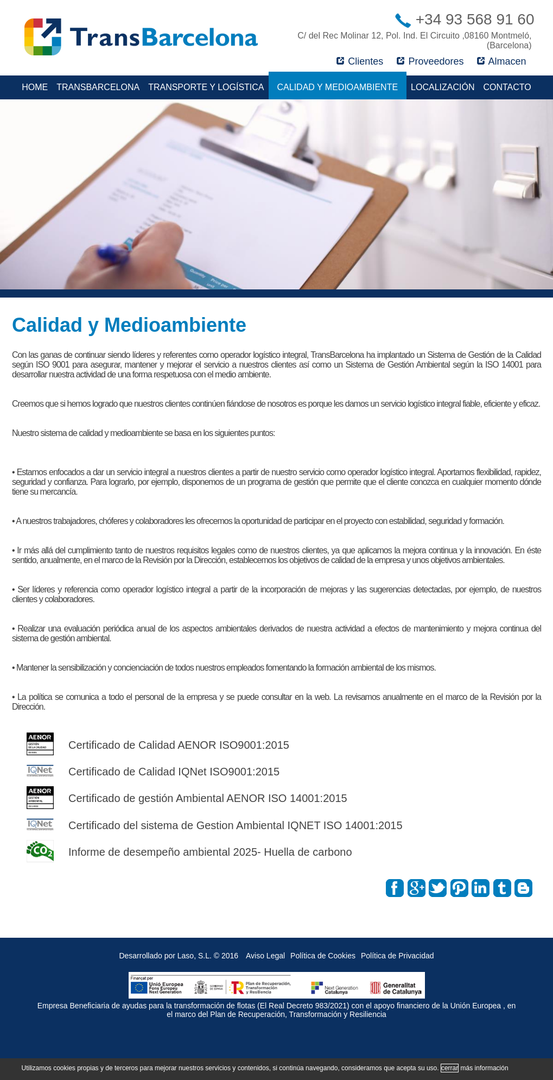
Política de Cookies (322, 955)
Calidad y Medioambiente (337, 87)
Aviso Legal (265, 955)
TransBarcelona (97, 87)
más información (484, 1068)
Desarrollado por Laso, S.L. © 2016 (178, 955)
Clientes (359, 61)
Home (35, 87)
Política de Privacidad (397, 955)
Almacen (501, 61)
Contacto (507, 87)
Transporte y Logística (206, 87)
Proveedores (430, 61)
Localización (442, 87)
